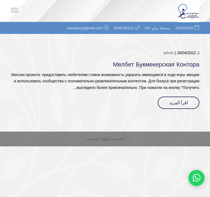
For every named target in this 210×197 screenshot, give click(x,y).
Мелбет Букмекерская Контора (156, 64)
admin (168, 53)
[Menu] (14, 11)
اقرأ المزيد (178, 102)
